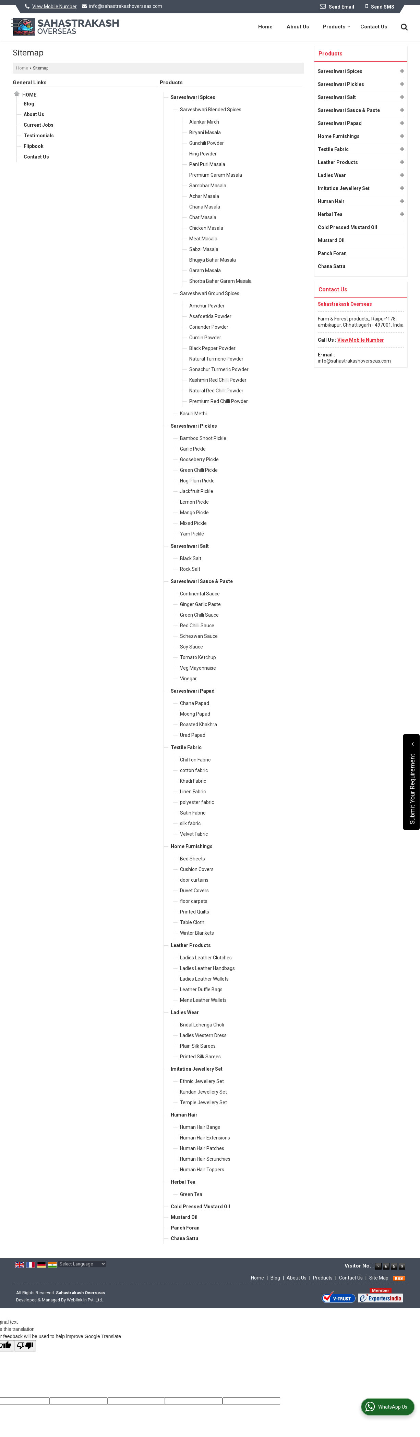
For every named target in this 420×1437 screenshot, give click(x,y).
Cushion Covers (197, 869)
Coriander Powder (208, 327)
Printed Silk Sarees (200, 1056)
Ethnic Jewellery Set (202, 1081)
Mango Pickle (194, 512)
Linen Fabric (193, 791)
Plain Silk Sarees (198, 1046)
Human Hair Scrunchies (205, 1159)
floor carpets (193, 901)
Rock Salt (190, 569)
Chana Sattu (184, 1238)
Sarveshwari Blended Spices (210, 109)
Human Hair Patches (202, 1148)
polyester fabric (197, 802)
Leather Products (191, 945)
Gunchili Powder (206, 143)
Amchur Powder (207, 305)
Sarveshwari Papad (193, 691)
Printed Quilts (194, 912)
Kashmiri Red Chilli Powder (218, 380)
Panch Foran (185, 1228)
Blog (29, 103)
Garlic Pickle (193, 449)
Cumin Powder (205, 337)
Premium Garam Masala (215, 175)
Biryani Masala (205, 132)
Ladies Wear (185, 1012)
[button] (54, 6)
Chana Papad (194, 703)
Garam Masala (205, 270)
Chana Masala (204, 207)
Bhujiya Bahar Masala (212, 260)
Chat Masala (202, 217)
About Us (298, 27)
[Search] (403, 26)
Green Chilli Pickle (199, 470)
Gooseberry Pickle (199, 459)
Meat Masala (203, 238)
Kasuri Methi (193, 413)
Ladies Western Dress (203, 1035)
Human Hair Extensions (205, 1137)
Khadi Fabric (193, 781)
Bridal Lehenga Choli (202, 1025)
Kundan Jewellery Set (203, 1092)
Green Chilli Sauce (199, 615)
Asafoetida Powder (210, 316)
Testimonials (39, 135)
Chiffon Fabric (195, 759)
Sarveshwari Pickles (194, 426)
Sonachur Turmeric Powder (219, 369)
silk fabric (190, 823)
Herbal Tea (183, 1182)
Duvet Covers (194, 890)
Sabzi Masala (203, 249)
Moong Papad (195, 714)
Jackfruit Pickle (196, 491)
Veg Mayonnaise (198, 668)
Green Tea (191, 1194)
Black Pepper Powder (212, 348)
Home (265, 27)
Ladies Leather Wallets (204, 979)
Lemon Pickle (194, 502)
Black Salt (190, 558)
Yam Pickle (192, 534)
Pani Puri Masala (207, 164)
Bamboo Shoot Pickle (203, 438)
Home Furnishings (192, 846)
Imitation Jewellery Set (197, 1069)
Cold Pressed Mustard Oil (200, 1206)
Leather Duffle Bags (201, 989)
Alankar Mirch (204, 122)
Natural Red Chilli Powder (216, 390)
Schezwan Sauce (199, 636)
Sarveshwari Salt (190, 546)
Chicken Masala (206, 228)
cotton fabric (194, 770)
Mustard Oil (184, 1217)
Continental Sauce (200, 593)
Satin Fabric (192, 813)
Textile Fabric (186, 747)
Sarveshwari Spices (193, 97)
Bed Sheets (192, 858)
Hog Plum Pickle (197, 480)
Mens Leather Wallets (203, 1000)
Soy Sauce (191, 647)
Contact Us (373, 27)
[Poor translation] (25, 1345)
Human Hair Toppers (202, 1169)
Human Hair (184, 1115)
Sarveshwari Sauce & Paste (202, 581)
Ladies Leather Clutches (206, 957)
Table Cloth (192, 922)
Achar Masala (204, 196)
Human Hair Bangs (200, 1127)
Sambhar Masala (207, 185)
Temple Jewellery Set (203, 1102)
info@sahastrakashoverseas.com (125, 6)
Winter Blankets (197, 933)
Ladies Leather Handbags (207, 968)
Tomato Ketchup (198, 657)
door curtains (194, 880)
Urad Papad (192, 735)
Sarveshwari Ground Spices (209, 293)
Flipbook (34, 146)
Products (336, 27)
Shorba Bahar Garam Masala (220, 281)
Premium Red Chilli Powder (218, 401)
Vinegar (188, 678)
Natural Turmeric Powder (216, 359)
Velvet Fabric (194, 834)
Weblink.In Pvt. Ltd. (85, 1299)
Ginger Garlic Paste (200, 604)
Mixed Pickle (193, 523)
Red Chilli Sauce (197, 625)
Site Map (378, 1278)
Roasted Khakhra (198, 724)
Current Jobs (38, 125)
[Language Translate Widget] (82, 1264)
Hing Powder (203, 153)
